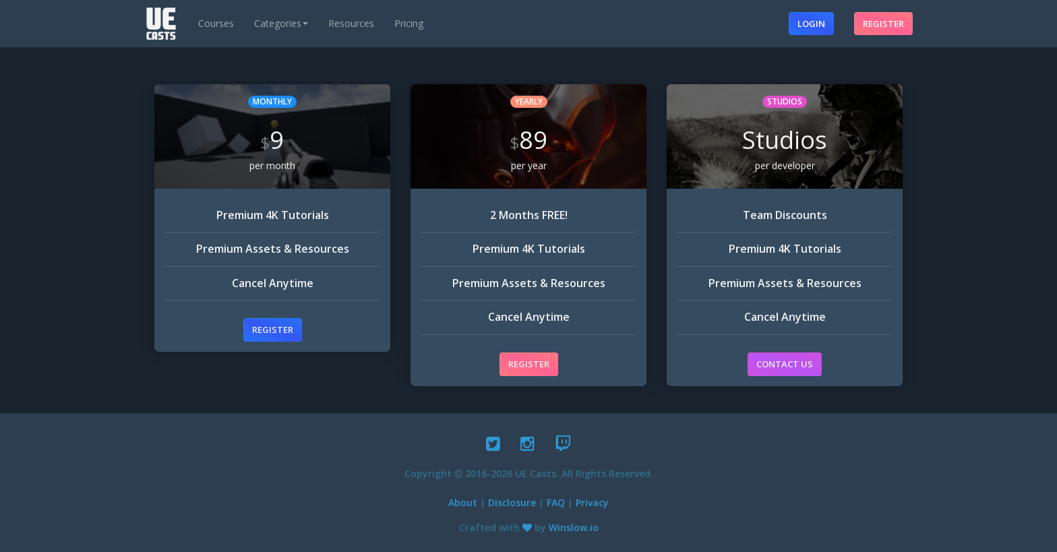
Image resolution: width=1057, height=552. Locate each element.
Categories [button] (281, 23)
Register (883, 24)
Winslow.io (574, 527)
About (462, 502)
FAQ (556, 502)
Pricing (408, 23)
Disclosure (512, 502)
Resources (351, 23)
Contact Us (784, 364)
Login (811, 24)
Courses (216, 23)
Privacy (592, 502)
